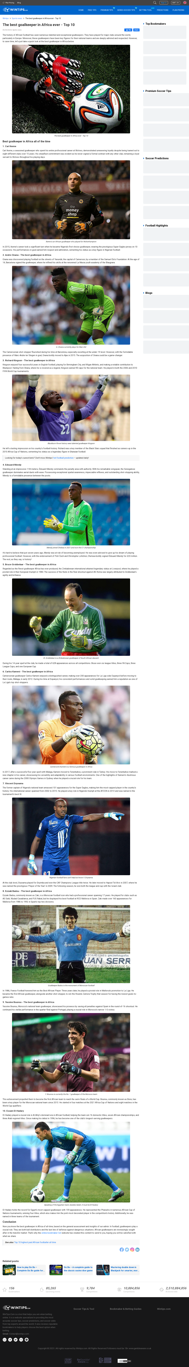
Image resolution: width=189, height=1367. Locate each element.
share (136, 30)
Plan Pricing (178, 10)
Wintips (6, 18)
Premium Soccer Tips (158, 91)
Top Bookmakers (155, 23)
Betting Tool (146, 9)
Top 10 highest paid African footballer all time (35, 1242)
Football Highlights (156, 225)
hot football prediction (63, 458)
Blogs (148, 292)
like (128, 30)
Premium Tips (107, 10)
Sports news (17, 18)
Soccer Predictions (157, 158)
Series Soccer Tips (126, 10)
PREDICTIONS (162, 10)
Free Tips (92, 10)
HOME (81, 10)
